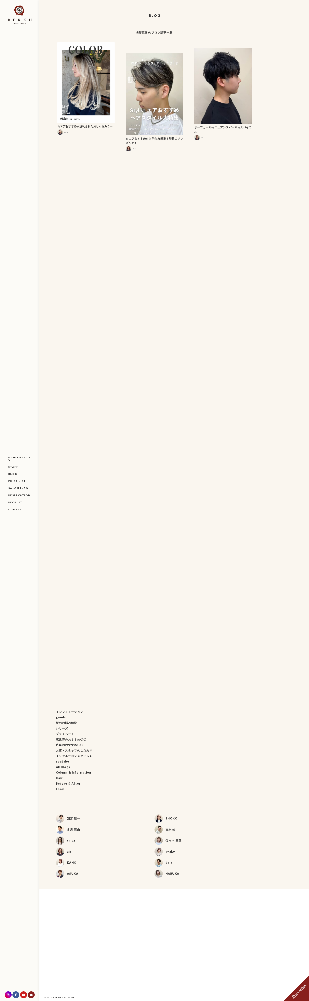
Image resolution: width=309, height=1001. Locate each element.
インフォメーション (69, 711)
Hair (59, 778)
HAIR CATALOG (19, 458)
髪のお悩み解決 (66, 722)
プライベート (65, 734)
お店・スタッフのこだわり (74, 750)
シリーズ (62, 728)
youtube (62, 761)
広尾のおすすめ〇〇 (69, 745)
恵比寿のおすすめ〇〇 (71, 739)
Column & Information (73, 772)
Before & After (68, 783)
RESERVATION (19, 495)
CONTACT (16, 509)
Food (60, 789)
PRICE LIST (17, 481)
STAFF (13, 466)
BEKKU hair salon (63, 997)
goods (61, 717)
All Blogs (63, 767)
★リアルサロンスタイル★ (74, 756)
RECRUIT (15, 502)
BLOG (12, 473)
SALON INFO (18, 488)
